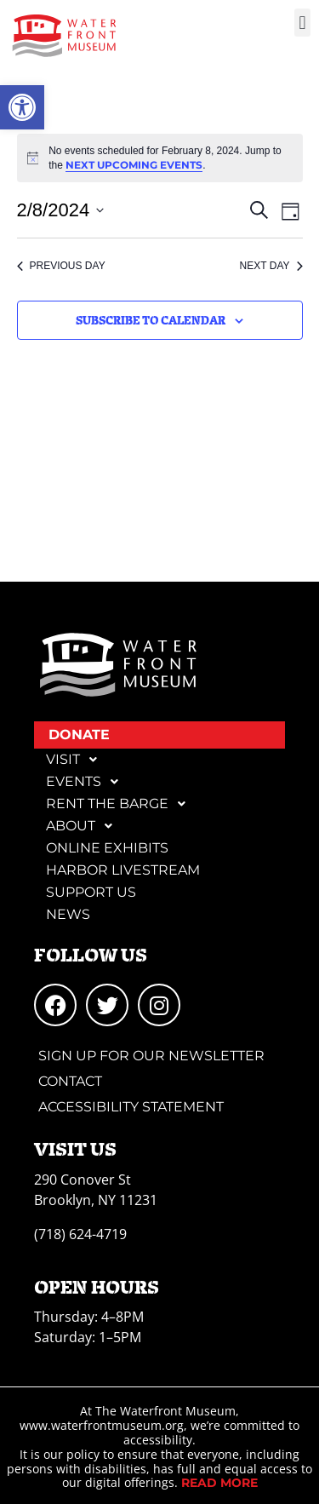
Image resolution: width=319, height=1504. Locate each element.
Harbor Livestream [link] (123, 870)
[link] (22, 107)
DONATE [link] (79, 734)
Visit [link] (76, 760)
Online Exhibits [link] (107, 848)
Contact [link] (70, 1081)
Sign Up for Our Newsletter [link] (151, 1056)
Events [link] (87, 782)
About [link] (84, 826)
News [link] (68, 914)
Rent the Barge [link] (120, 804)
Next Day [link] (271, 266)
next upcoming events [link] (134, 164)
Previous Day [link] (61, 266)
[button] (302, 23)
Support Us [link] (91, 892)
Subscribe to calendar (150, 320)
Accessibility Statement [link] (131, 1107)
